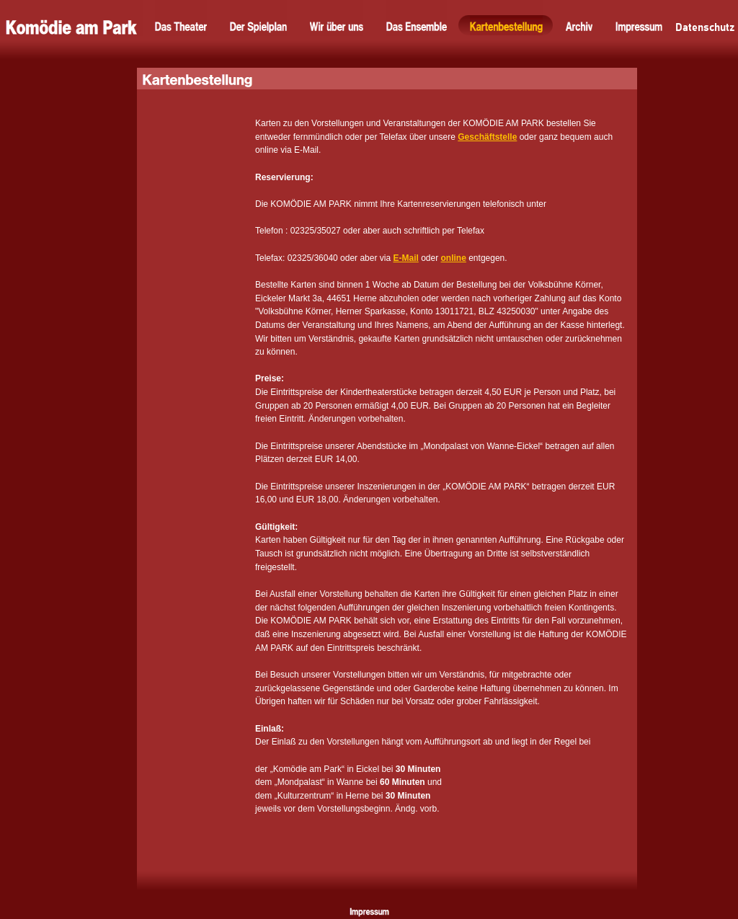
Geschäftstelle (487, 137)
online (453, 258)
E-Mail (405, 258)
